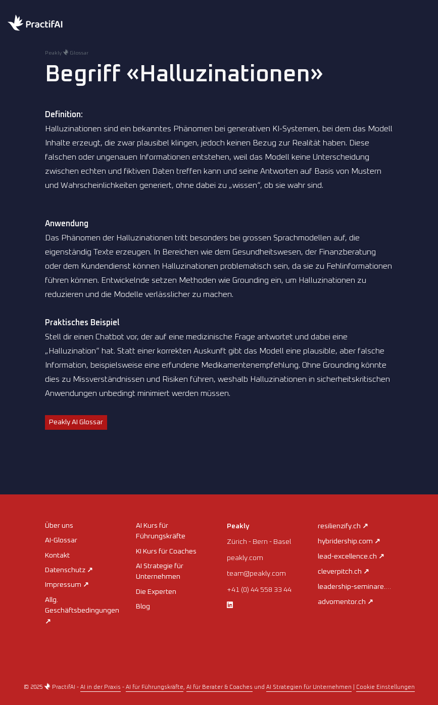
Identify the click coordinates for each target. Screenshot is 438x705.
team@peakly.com (256, 573)
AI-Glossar (61, 540)
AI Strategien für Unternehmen (309, 687)
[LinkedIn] (230, 605)
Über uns (59, 525)
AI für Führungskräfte (154, 687)
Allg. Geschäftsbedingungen (82, 610)
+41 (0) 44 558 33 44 (259, 589)
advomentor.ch (345, 602)
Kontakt (57, 555)
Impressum (67, 584)
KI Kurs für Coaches (166, 551)
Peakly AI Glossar (76, 422)
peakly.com (245, 558)
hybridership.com (349, 541)
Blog (143, 606)
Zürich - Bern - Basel (259, 541)
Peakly (238, 526)
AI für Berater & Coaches (219, 687)
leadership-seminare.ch (359, 586)
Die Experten (156, 591)
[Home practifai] (56, 24)
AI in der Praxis (100, 687)
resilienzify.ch (343, 526)
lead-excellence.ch (351, 556)
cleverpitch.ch (343, 571)
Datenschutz (69, 570)
